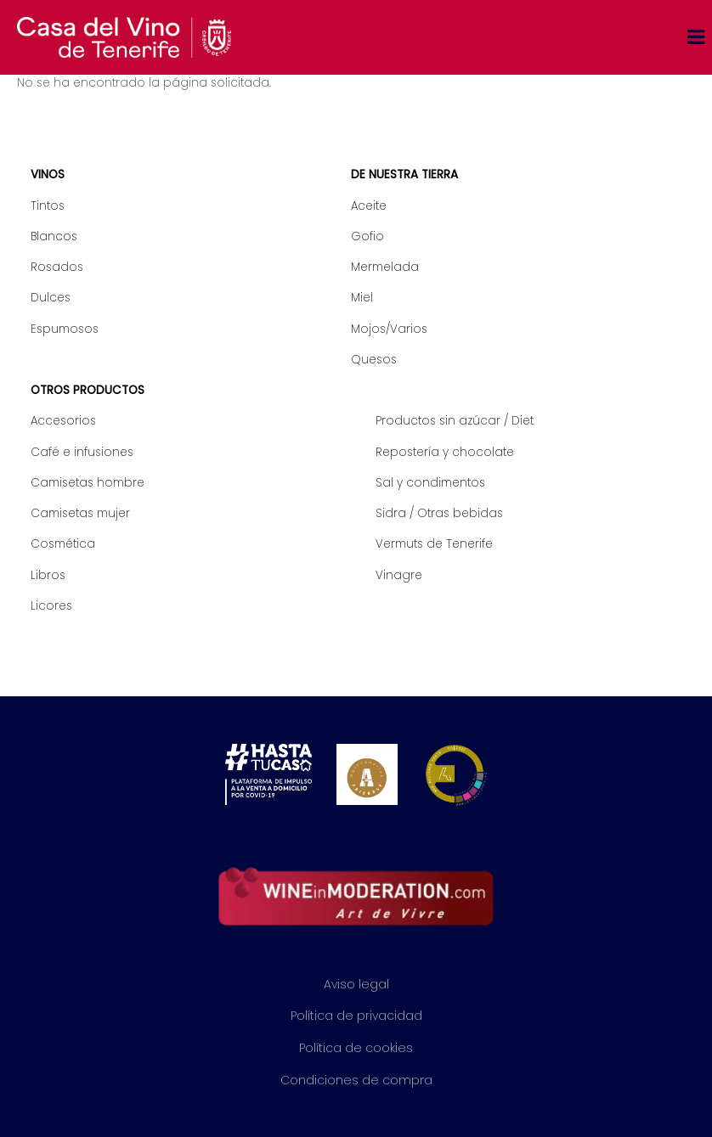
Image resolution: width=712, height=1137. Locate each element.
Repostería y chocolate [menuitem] (445, 452)
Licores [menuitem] (51, 606)
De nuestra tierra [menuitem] (404, 174)
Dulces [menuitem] (51, 298)
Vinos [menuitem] (48, 174)
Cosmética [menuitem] (63, 544)
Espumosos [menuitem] (65, 329)
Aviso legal (356, 984)
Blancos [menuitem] (54, 236)
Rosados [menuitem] (57, 267)
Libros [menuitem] (48, 575)
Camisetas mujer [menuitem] (80, 513)
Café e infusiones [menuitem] (82, 452)
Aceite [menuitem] (369, 206)
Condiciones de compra (356, 1080)
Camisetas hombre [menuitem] (87, 483)
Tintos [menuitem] (48, 206)
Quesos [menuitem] (374, 360)
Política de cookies (356, 1047)
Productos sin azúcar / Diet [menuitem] (455, 421)
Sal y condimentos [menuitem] (430, 483)
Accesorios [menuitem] (63, 421)
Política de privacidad (356, 1015)
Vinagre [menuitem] (399, 575)
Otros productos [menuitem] (87, 390)
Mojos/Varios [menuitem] (389, 329)
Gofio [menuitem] (367, 236)
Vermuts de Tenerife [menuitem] (434, 544)
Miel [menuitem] (362, 298)
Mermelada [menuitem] (385, 267)
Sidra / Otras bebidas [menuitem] (439, 513)
